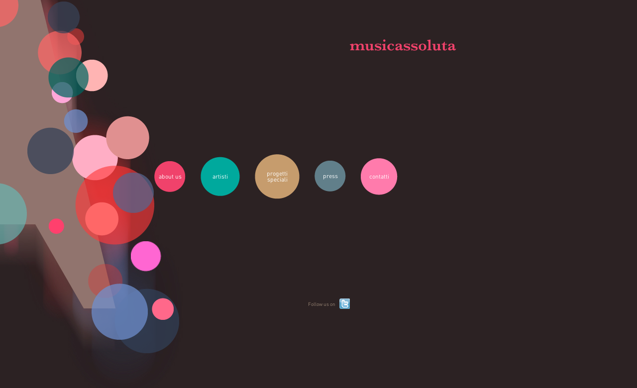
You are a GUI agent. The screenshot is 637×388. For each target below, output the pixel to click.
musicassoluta (403, 45)
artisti (220, 176)
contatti (379, 176)
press (330, 176)
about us (170, 176)
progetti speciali (277, 176)
